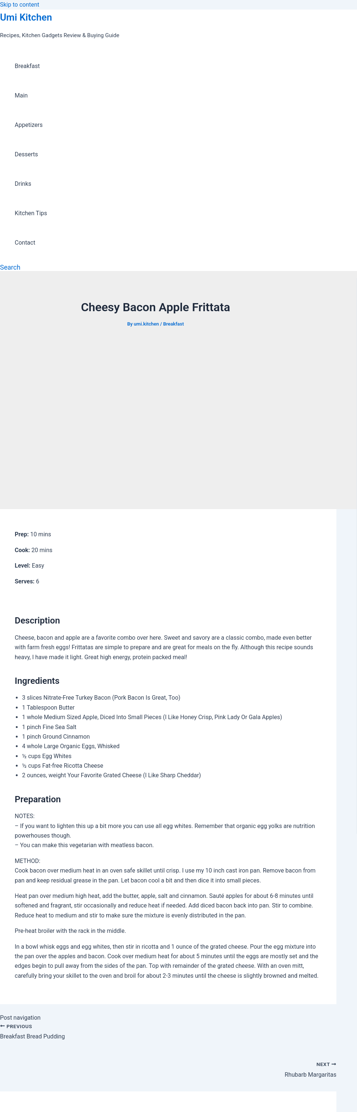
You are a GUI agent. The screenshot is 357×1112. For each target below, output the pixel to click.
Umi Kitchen (26, 17)
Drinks (23, 183)
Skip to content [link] (19, 4)
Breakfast (27, 66)
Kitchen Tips (31, 213)
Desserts (26, 154)
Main (21, 95)
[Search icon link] (10, 267)
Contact (25, 242)
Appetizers (29, 124)
